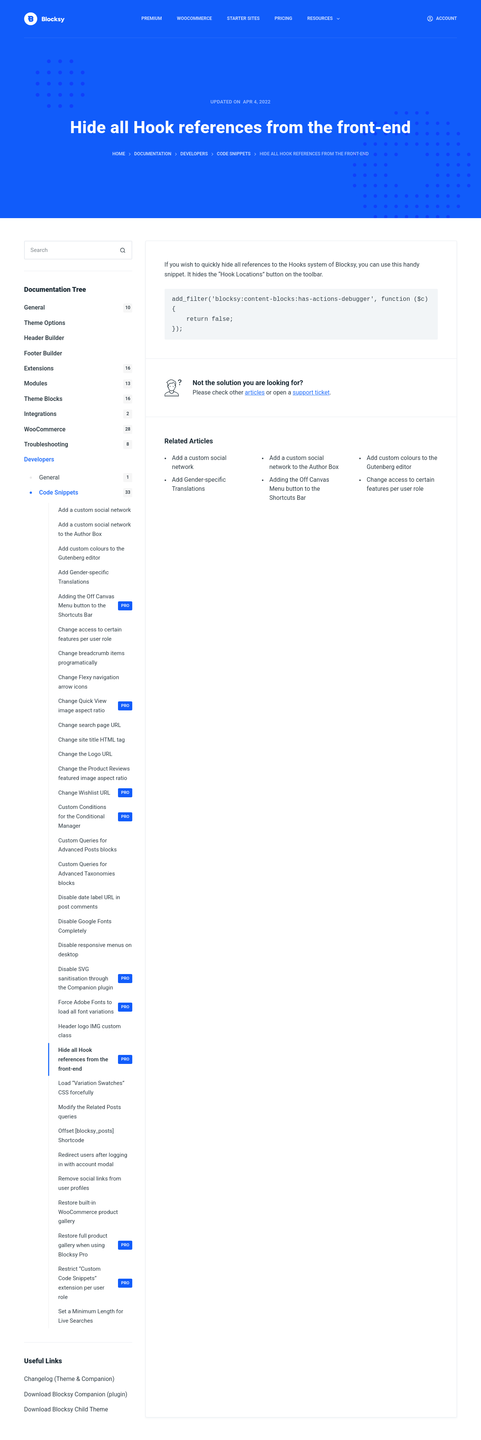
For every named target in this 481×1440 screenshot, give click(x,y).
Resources (325, 18)
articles (255, 392)
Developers (39, 459)
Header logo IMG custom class (89, 1031)
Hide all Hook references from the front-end (95, 1059)
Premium (151, 18)
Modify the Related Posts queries (89, 1112)
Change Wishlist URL (95, 792)
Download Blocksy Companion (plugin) (75, 1394)
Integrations (78, 414)
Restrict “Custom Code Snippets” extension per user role (95, 1283)
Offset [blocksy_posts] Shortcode (86, 1135)
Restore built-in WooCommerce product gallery (88, 1212)
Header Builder (44, 337)
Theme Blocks (78, 399)
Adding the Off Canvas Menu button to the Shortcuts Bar (299, 488)
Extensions (78, 368)
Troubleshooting (78, 444)
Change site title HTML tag (91, 739)
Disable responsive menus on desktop (95, 950)
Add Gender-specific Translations (83, 577)
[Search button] (122, 250)
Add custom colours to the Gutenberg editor (91, 553)
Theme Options (44, 322)
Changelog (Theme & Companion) (69, 1378)
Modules (78, 383)
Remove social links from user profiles (89, 1183)
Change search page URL (89, 725)
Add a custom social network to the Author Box (94, 529)
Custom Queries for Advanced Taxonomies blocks (86, 873)
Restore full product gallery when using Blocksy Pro (95, 1245)
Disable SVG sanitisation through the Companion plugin (95, 978)
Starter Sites (243, 18)
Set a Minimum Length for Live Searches (90, 1316)
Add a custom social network (94, 510)
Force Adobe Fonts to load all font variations (95, 1007)
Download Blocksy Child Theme (66, 1409)
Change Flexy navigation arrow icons (88, 682)
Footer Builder (43, 353)
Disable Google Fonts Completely (85, 926)
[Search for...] (68, 250)
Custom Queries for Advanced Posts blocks (87, 845)
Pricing (283, 18)
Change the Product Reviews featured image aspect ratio (94, 773)
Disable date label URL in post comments (89, 902)
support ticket (311, 392)
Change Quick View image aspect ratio (95, 706)
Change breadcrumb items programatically (91, 658)
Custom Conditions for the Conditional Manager (95, 816)
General (78, 308)
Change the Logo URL (85, 754)
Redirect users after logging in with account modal (92, 1160)
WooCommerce (194, 18)
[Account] (442, 19)
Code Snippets (85, 492)
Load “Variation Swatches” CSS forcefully (91, 1088)
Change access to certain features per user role (90, 634)
